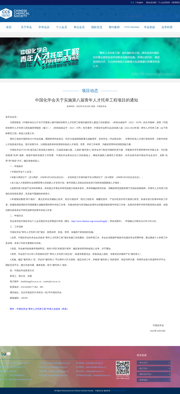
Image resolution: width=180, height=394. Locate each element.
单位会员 (79, 27)
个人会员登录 (164, 2)
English (140, 2)
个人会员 (61, 27)
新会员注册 (151, 2)
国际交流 (96, 27)
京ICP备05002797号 (118, 391)
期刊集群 (114, 27)
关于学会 (26, 27)
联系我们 (176, 2)
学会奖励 (149, 27)
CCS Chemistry (131, 27)
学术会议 (43, 27)
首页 (9, 27)
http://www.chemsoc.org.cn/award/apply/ (89, 221)
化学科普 (167, 27)
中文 (132, 2)
